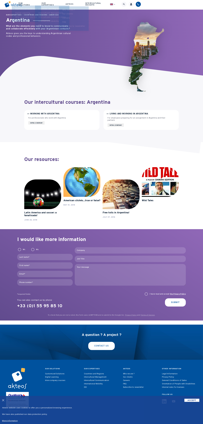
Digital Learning (52, 377)
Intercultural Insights (144, 4)
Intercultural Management (95, 377)
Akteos (119, 4)
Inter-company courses (55, 380)
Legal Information (169, 374)
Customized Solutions (55, 374)
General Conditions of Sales (174, 380)
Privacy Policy (131, 315)
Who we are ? (128, 374)
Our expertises (98, 4)
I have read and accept (168, 294)
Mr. (24, 249)
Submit (175, 302)
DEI (85, 387)
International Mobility (93, 384)
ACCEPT (191, 400)
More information (10, 421)
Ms (37, 249)
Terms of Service (148, 315)
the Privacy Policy (178, 294)
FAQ (125, 384)
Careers (126, 380)
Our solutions (73, 4)
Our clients (128, 377)
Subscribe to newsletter (133, 387)
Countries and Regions (35, 15)
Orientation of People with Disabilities (178, 384)
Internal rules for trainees (173, 387)
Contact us (101, 346)
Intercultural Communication (96, 380)
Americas (54, 15)
